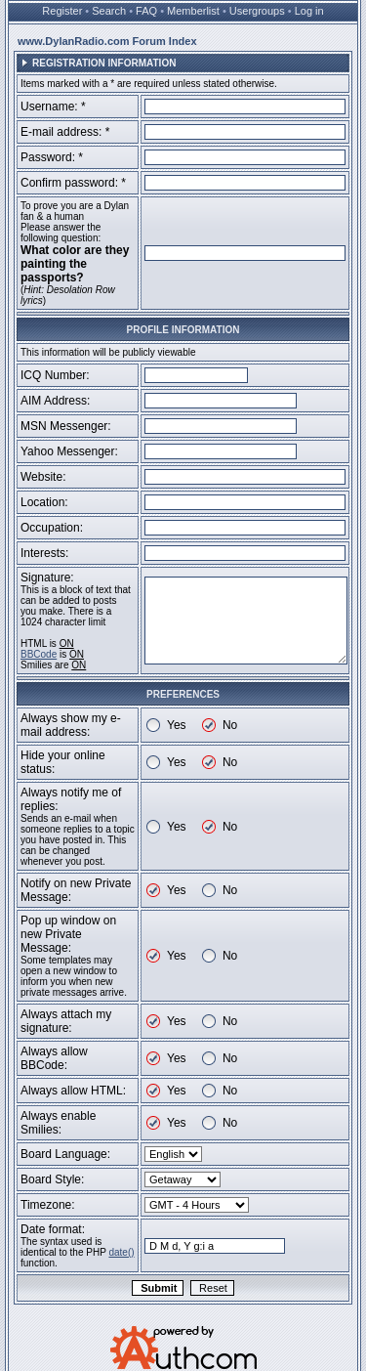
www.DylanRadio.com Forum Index (107, 41)
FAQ (146, 11)
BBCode (38, 654)
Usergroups (257, 11)
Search (109, 11)
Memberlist (193, 11)
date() (121, 1252)
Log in (309, 11)
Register (62, 11)
